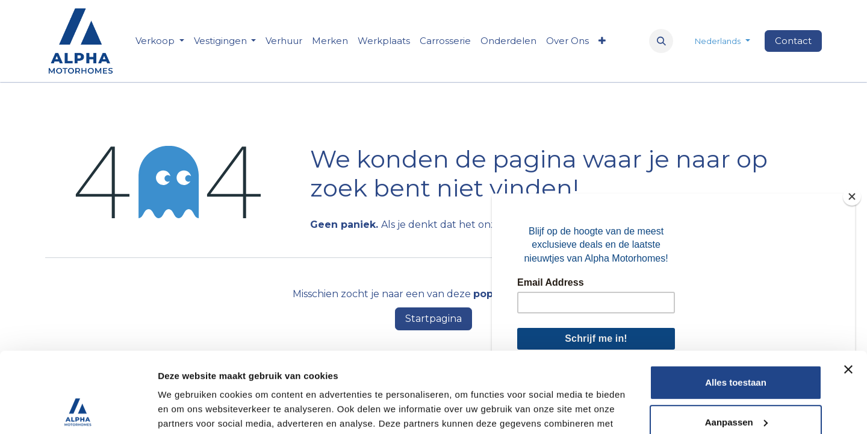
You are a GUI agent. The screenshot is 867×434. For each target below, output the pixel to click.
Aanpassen (736, 346)
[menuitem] (284, 41)
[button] (661, 41)
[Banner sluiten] (848, 294)
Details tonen (186, 410)
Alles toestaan (735, 307)
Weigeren (735, 386)
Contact (793, 40)
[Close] (852, 196)
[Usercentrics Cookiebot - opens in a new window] (78, 410)
